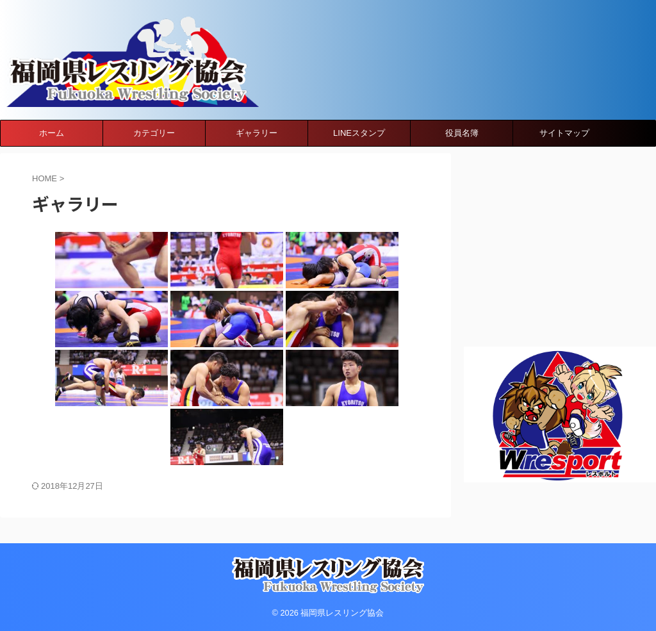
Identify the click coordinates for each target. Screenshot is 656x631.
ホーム (51, 146)
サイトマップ (564, 146)
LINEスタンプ (359, 146)
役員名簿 (462, 146)
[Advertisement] (560, 246)
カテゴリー (154, 146)
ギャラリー (256, 146)
